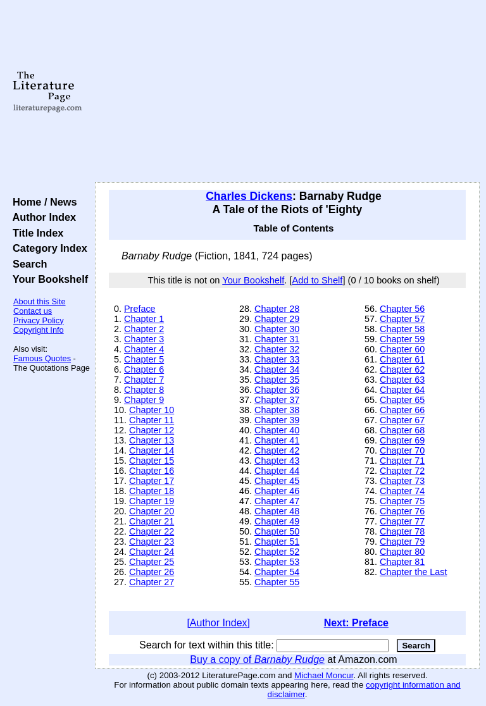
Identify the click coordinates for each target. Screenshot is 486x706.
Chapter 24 (151, 552)
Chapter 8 (144, 390)
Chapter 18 (151, 491)
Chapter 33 (276, 359)
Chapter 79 (402, 541)
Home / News (42, 201)
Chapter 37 (276, 400)
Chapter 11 (151, 420)
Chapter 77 (402, 521)
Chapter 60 (402, 349)
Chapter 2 (144, 329)
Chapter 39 (276, 420)
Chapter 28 (276, 309)
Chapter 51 (276, 541)
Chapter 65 (402, 400)
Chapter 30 (276, 329)
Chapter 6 (144, 369)
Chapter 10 (151, 410)
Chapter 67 (402, 420)
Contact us (32, 311)
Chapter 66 (402, 410)
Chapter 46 (276, 491)
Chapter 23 (151, 541)
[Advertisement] (287, 91)
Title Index (35, 232)
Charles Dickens (249, 196)
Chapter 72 (402, 471)
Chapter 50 (276, 531)
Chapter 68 (402, 430)
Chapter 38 (276, 410)
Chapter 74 (402, 491)
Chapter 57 (402, 319)
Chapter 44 (276, 471)
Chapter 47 (276, 501)
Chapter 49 (276, 521)
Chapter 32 (276, 349)
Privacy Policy (38, 320)
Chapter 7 (144, 380)
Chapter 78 (402, 531)
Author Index (41, 217)
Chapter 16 (151, 471)
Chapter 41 (276, 440)
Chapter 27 (151, 582)
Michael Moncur (323, 675)
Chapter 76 (402, 511)
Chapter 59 (402, 339)
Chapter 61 (402, 359)
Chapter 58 (402, 329)
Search (27, 263)
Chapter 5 (144, 359)
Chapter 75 (402, 501)
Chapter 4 (144, 349)
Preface (140, 309)
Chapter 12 (151, 430)
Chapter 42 (276, 450)
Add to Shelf (317, 280)
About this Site (39, 301)
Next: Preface (356, 622)
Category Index (47, 248)
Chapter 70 (402, 450)
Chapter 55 (276, 582)
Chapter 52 (276, 552)
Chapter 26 (151, 572)
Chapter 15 (151, 460)
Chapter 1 (144, 319)
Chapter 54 (276, 572)
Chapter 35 (276, 380)
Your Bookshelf (47, 279)
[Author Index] (218, 622)
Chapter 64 (402, 390)
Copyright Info (38, 330)
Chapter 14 (151, 450)
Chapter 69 (402, 440)
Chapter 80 (402, 552)
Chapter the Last (413, 572)
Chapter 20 (151, 511)
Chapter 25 (151, 562)
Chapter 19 (151, 501)
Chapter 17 (151, 481)
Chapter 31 (276, 339)
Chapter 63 (402, 380)
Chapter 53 (276, 562)
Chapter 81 (402, 562)
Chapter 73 (402, 481)
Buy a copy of (257, 659)
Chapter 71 (402, 460)
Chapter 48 (276, 511)
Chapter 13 (151, 440)
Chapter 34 (276, 369)
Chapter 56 (402, 309)
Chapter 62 (402, 369)
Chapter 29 (276, 319)
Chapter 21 (151, 521)
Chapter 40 (276, 430)
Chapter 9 (144, 400)
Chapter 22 (151, 531)
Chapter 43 (276, 460)
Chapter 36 (276, 390)
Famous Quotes (42, 358)
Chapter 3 (144, 339)
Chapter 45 (276, 481)
